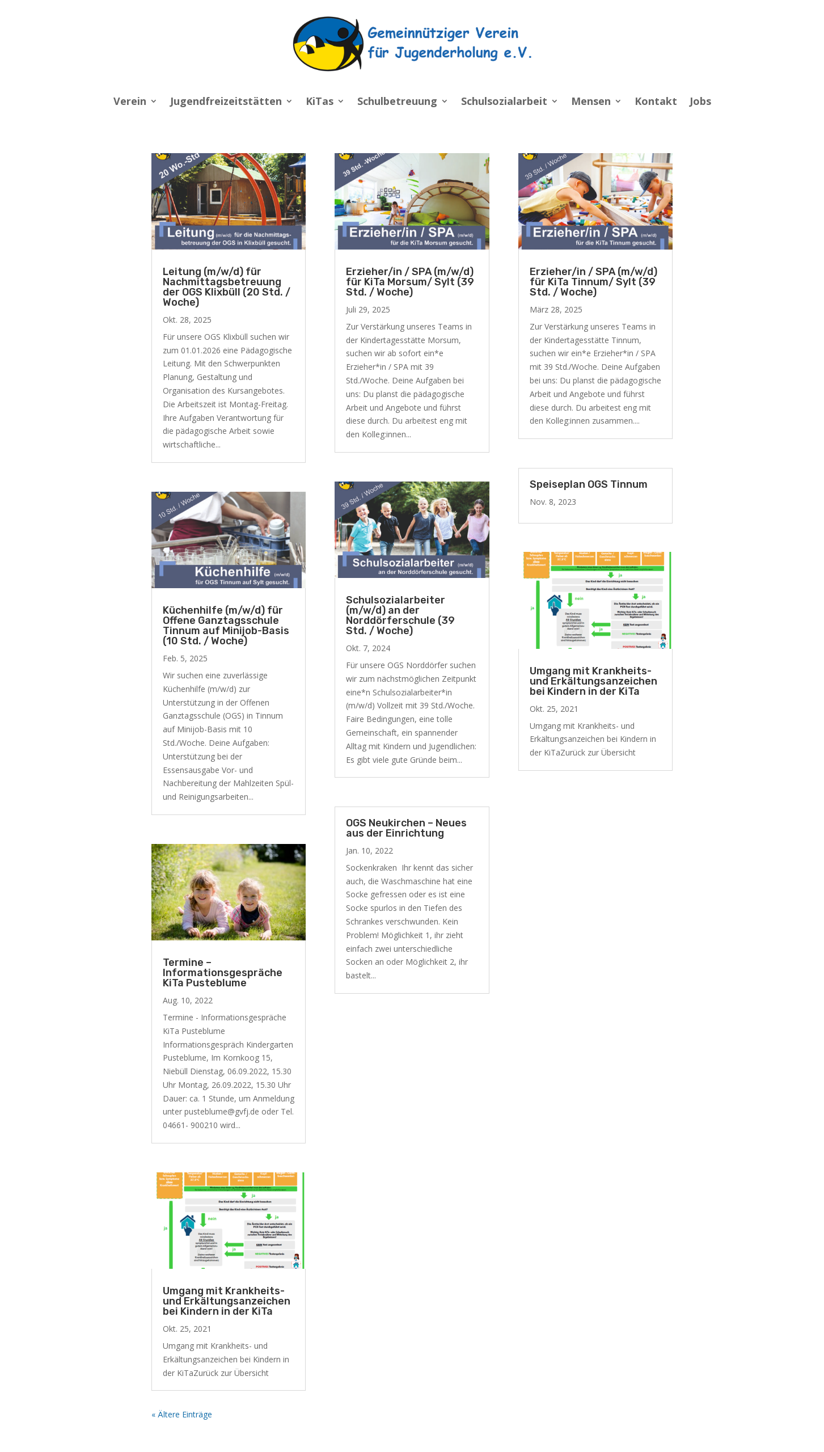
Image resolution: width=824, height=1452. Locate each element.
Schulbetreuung (397, 102)
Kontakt (656, 102)
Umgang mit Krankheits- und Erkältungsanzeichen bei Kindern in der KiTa (226, 1301)
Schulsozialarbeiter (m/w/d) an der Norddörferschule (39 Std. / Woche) (400, 615)
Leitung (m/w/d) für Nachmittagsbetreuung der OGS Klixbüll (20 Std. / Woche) (226, 287)
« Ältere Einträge (181, 1414)
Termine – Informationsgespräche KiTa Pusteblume (222, 972)
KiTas (319, 102)
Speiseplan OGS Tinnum (589, 484)
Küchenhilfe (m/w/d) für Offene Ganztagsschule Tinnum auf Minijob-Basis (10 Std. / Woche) (226, 625)
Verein (129, 102)
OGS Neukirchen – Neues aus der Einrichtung (406, 828)
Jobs (700, 102)
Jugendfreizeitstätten (226, 102)
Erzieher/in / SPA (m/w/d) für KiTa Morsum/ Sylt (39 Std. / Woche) (410, 281)
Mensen (591, 102)
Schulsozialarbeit (504, 102)
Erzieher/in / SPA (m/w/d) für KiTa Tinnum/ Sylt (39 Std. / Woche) (593, 281)
